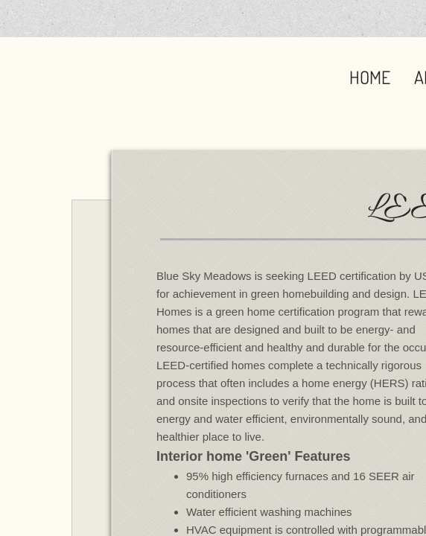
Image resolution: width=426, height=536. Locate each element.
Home (369, 77)
